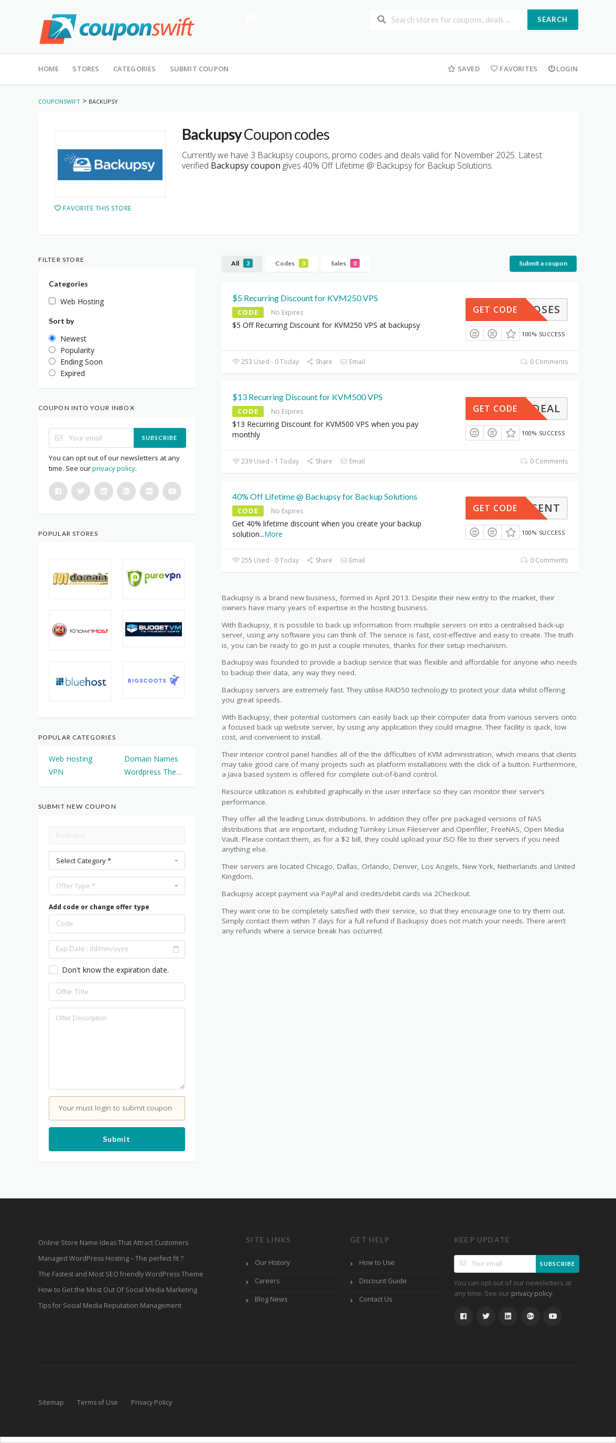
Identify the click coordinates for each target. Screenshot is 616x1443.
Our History (272, 1262)
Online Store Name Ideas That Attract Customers (113, 1242)
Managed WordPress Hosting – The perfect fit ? (110, 1258)
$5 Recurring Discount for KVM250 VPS (305, 298)
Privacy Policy (151, 1402)
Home (48, 68)
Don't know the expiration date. (115, 969)
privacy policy (113, 468)
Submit (117, 1138)
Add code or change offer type (99, 906)
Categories (134, 68)
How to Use (377, 1262)
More (273, 534)
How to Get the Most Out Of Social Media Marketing (117, 1289)
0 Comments (544, 361)
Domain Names (151, 759)
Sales (345, 263)
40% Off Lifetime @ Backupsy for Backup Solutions (324, 496)
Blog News (271, 1299)
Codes (291, 263)
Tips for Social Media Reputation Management (109, 1305)
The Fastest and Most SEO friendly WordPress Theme (120, 1274)
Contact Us (375, 1299)
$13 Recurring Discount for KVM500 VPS (307, 397)
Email (352, 361)
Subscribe (159, 437)
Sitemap (51, 1402)
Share (319, 361)
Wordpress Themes (154, 772)
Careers (267, 1280)
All (242, 263)
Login (563, 68)
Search (552, 19)
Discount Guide (383, 1280)
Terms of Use (97, 1402)
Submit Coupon (199, 68)
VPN (56, 772)
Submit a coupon (543, 263)
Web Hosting (70, 759)
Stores (85, 68)
